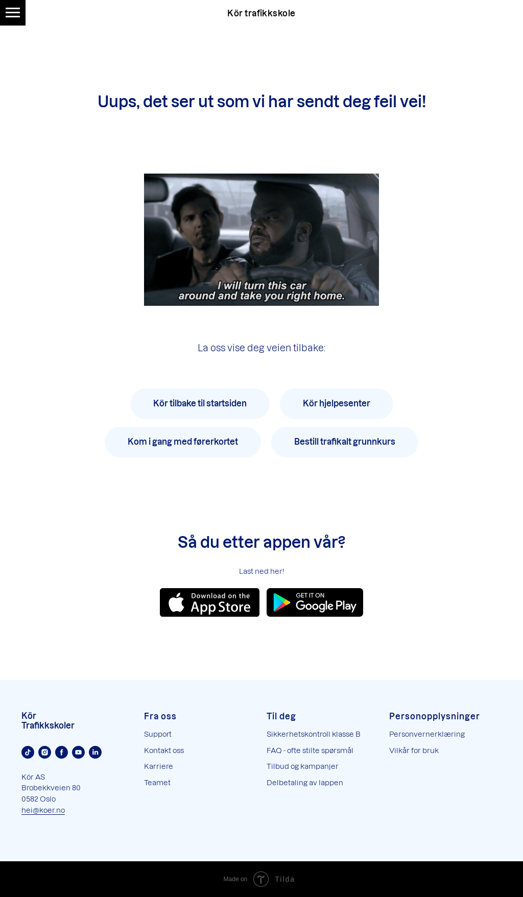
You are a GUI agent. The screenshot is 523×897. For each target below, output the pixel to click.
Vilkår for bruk (414, 750)
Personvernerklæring (427, 734)
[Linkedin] (95, 752)
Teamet (157, 782)
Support (158, 734)
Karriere (158, 766)
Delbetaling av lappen (305, 782)
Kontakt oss (164, 750)
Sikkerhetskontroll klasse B (314, 734)
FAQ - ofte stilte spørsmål (310, 750)
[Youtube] (78, 752)
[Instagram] (44, 752)
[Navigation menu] (13, 13)
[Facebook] (61, 752)
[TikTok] (27, 752)
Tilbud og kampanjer (303, 766)
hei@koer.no (43, 810)
